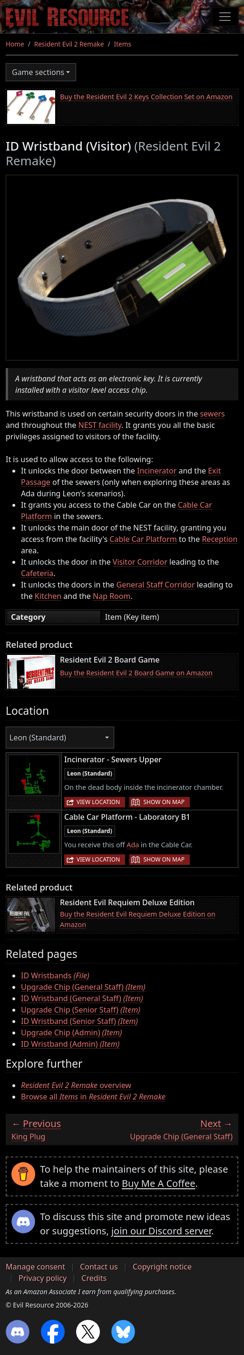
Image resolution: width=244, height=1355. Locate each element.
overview (76, 1085)
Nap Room (111, 596)
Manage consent (35, 1266)
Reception (219, 539)
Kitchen (48, 596)
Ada (133, 844)
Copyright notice (162, 1266)
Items (122, 43)
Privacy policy (43, 1278)
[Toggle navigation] (225, 16)
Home (15, 43)
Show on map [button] (163, 802)
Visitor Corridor (140, 562)
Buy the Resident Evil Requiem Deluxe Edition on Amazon (137, 919)
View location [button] (98, 802)
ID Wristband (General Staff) (82, 998)
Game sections (38, 72)
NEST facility (99, 425)
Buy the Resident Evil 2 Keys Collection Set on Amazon (146, 96)
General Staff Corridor (156, 584)
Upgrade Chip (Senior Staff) (80, 1009)
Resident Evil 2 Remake (69, 43)
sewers (212, 413)
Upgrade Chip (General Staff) (83, 987)
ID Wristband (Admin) (70, 1044)
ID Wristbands (55, 975)
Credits (94, 1278)
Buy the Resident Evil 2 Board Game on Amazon (136, 672)
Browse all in (93, 1096)
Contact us (99, 1266)
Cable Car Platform (142, 539)
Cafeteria (37, 573)
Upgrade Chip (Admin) (71, 1032)
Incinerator (156, 470)
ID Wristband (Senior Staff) (79, 1021)
